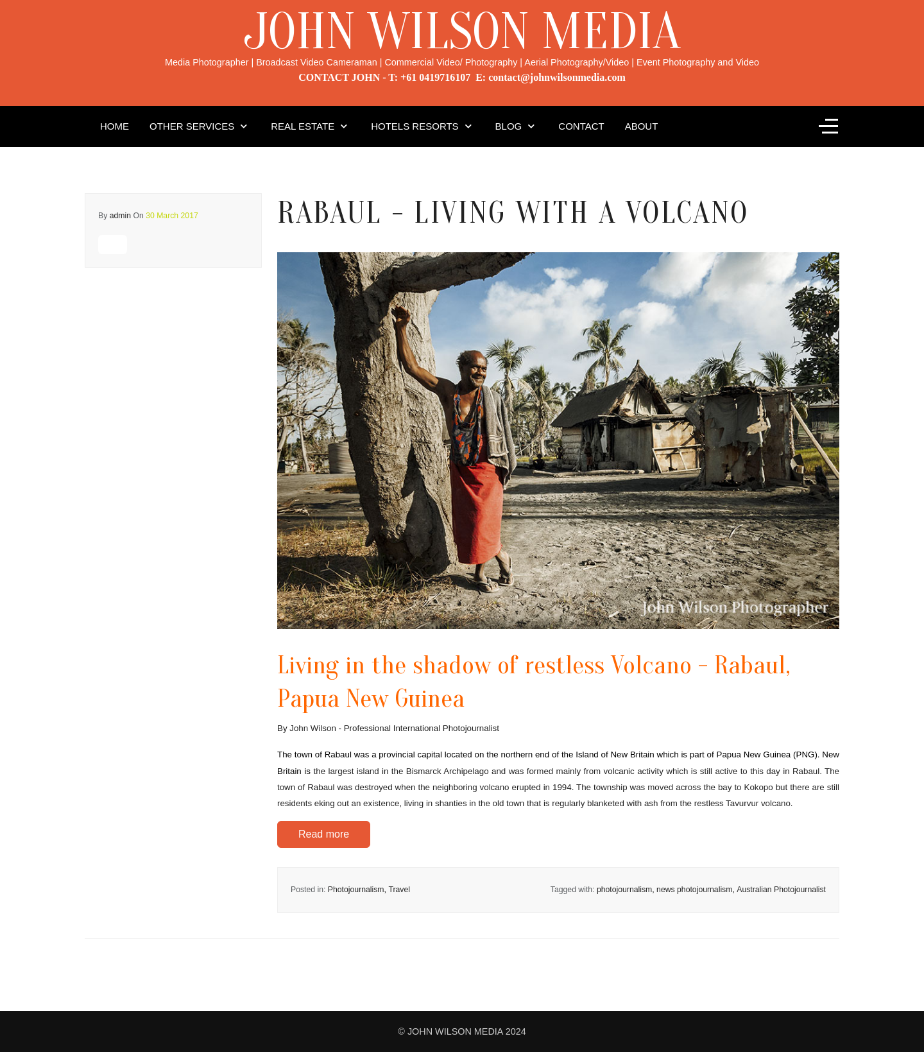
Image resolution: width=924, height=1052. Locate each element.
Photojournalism (356, 889)
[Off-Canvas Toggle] (828, 126)
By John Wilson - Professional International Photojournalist (388, 728)
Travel (399, 889)
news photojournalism (694, 889)
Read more (323, 834)
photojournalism (624, 889)
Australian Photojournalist (781, 889)
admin (120, 215)
